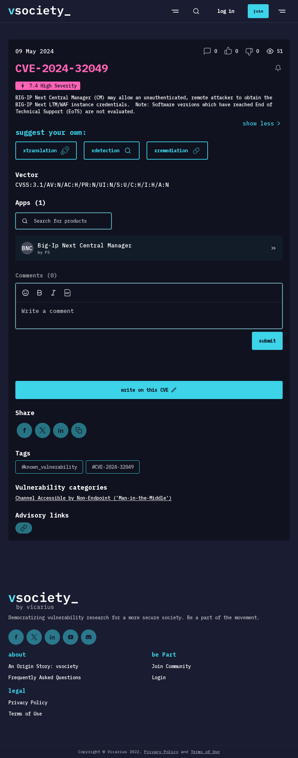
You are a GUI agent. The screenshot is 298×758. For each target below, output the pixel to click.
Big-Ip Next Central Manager (85, 245)
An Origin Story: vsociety (43, 666)
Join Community (171, 666)
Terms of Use (25, 714)
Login (159, 677)
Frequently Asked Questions (44, 677)
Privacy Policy (27, 702)
